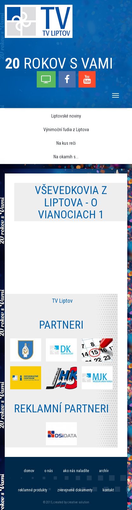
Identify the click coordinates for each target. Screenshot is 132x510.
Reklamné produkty (32, 490)
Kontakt (108, 490)
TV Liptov (62, 301)
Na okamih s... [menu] (66, 156)
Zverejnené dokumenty (74, 490)
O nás (48, 471)
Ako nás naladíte (76, 471)
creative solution (78, 502)
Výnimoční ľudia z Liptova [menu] (66, 129)
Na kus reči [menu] (66, 143)
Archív (104, 471)
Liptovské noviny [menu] (66, 115)
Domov (29, 471)
